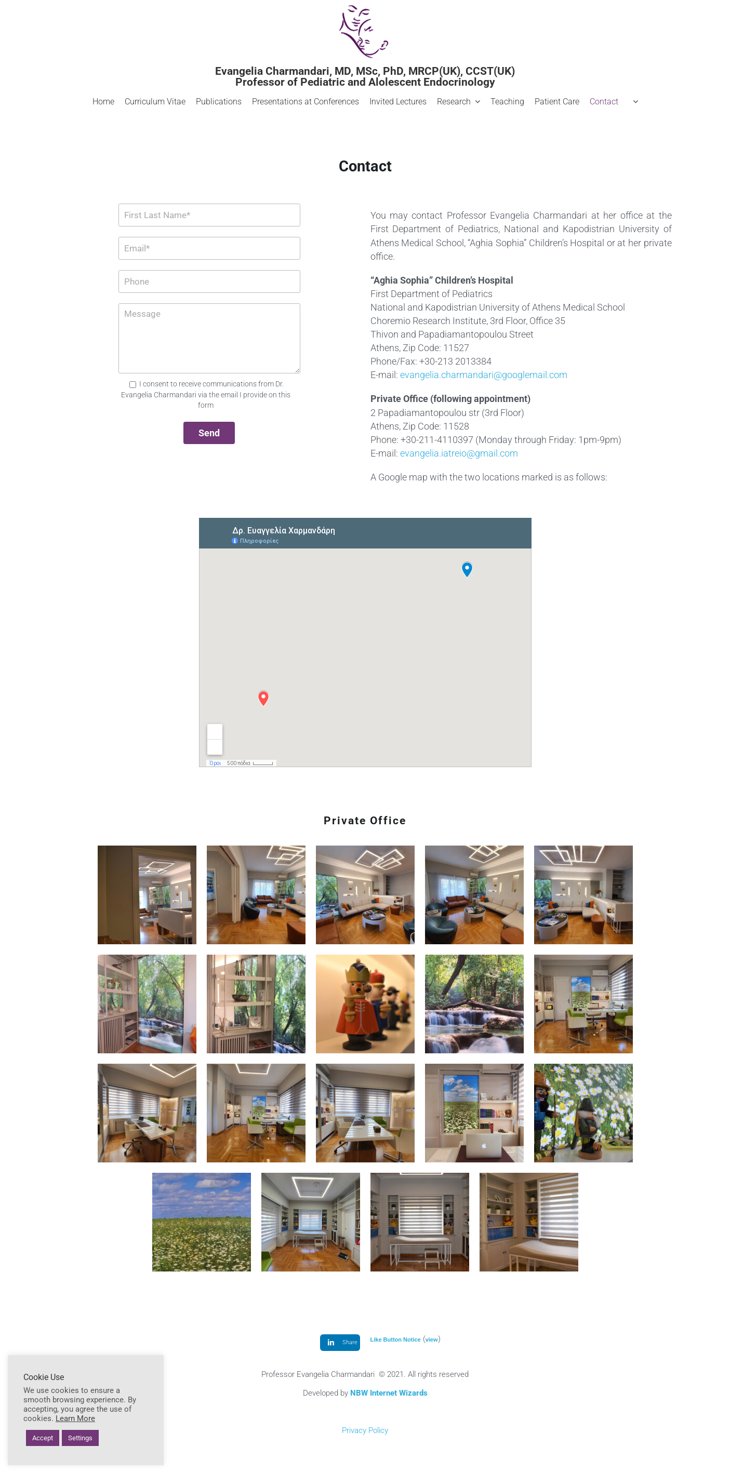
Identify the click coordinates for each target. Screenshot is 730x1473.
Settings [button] (80, 1438)
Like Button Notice (395, 1339)
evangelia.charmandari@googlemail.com (483, 374)
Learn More (75, 1418)
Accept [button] (42, 1438)
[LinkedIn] (340, 1342)
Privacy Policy (365, 1430)
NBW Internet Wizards (389, 1393)
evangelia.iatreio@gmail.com (459, 453)
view (432, 1339)
